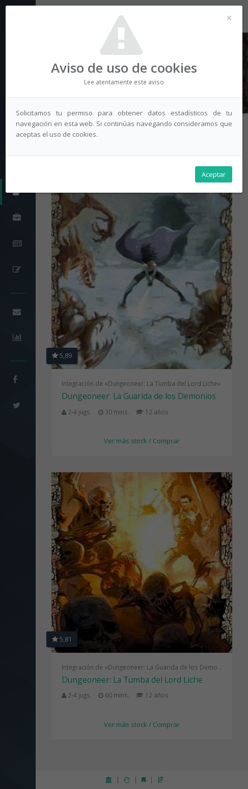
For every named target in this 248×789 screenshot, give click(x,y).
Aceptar (214, 174)
